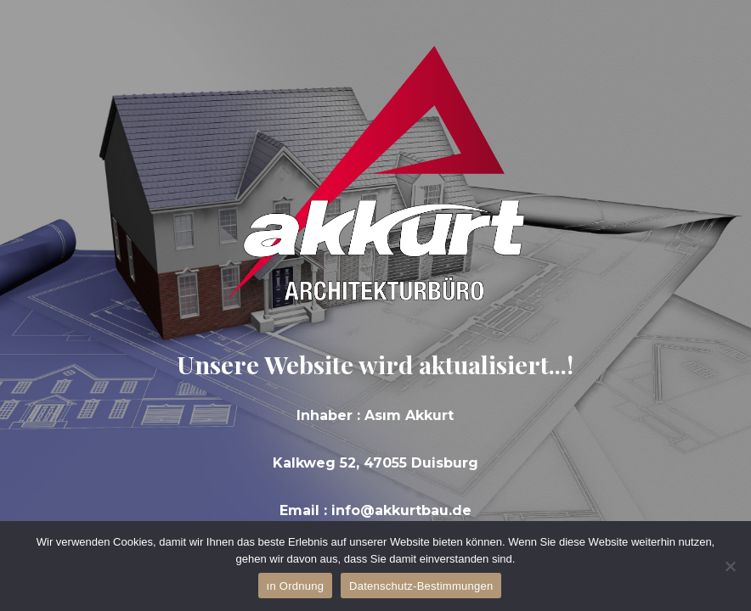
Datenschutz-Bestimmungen (421, 586)
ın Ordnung (296, 586)
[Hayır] (729, 566)
